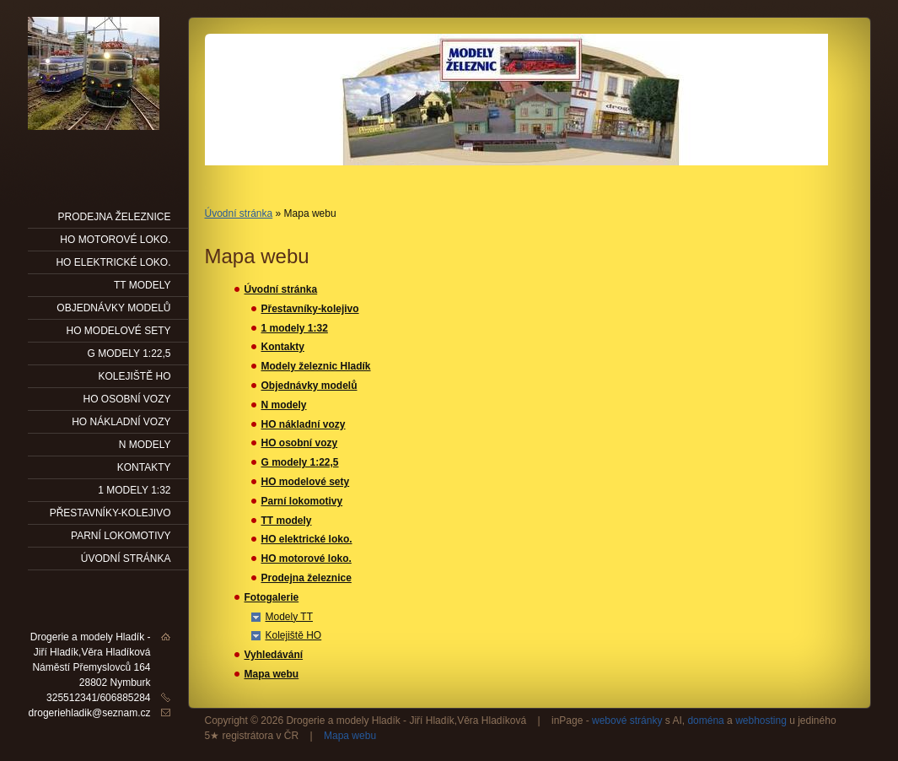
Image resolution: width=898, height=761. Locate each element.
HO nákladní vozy (303, 424)
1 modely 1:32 (294, 328)
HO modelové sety (305, 482)
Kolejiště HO (294, 635)
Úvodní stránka (239, 213)
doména (705, 720)
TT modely (286, 520)
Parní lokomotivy (302, 501)
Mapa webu (272, 674)
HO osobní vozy (299, 443)
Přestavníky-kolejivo (310, 309)
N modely (284, 405)
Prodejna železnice (306, 578)
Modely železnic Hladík (316, 366)
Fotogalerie (272, 597)
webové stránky (627, 720)
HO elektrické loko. (306, 539)
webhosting (761, 720)
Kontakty (282, 347)
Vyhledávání (274, 655)
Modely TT (289, 617)
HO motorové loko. (306, 558)
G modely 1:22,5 (300, 462)
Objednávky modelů (309, 385)
